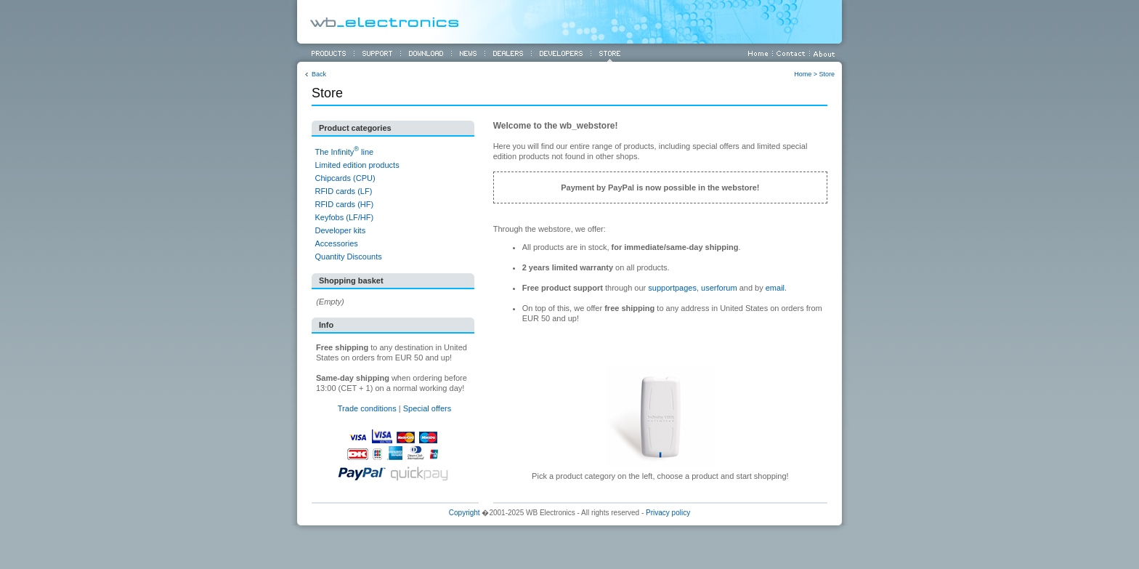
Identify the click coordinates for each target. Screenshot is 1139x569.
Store (827, 74)
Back (319, 74)
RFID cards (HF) (344, 204)
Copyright (464, 513)
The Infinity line (344, 152)
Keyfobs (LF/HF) (344, 217)
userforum (719, 287)
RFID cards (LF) (343, 191)
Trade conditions (367, 408)
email (775, 287)
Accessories (336, 243)
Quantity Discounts (348, 256)
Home (802, 74)
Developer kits (340, 230)
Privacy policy (668, 513)
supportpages (672, 287)
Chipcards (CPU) (345, 178)
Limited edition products (357, 165)
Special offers (427, 408)
